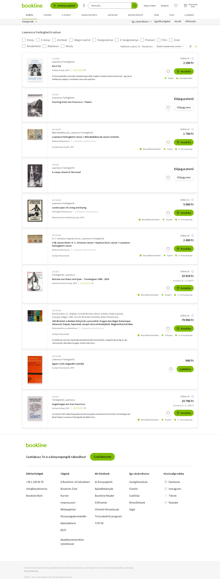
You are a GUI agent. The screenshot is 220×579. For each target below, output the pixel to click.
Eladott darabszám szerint (169, 47)
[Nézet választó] (190, 47)
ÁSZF (63, 530)
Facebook (172, 482)
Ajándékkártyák (104, 489)
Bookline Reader (104, 496)
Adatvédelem (68, 523)
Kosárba (184, 72)
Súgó (132, 510)
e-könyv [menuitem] (66, 15)
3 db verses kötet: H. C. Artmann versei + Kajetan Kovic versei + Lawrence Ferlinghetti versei (91, 245)
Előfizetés (190, 22)
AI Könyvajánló (64, 5)
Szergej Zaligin (59, 317)
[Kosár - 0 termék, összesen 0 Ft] (190, 5)
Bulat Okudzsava (109, 317)
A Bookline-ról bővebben (75, 482)
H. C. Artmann (58, 239)
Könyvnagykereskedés (73, 516)
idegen (55, 95)
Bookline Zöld (68, 489)
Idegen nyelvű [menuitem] (135, 15)
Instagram (172, 489)
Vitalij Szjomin (116, 314)
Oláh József (75, 317)
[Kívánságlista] (176, 5)
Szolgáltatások (138, 482)
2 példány (185, 369)
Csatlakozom (102, 457)
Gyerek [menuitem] (48, 15)
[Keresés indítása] (134, 5)
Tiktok (170, 496)
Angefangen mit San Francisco (68, 404)
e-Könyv (56, 59)
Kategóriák (28, 22)
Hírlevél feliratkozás (107, 510)
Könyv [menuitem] (29, 15)
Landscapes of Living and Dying (69, 208)
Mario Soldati (101, 314)
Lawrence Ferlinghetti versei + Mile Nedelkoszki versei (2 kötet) (85, 137)
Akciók (177, 22)
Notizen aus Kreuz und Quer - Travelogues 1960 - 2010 (80, 279)
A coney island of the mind (66, 172)
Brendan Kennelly (91, 317)
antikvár (56, 130)
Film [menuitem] (171, 15)
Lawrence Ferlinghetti (63, 62)
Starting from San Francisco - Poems (72, 102)
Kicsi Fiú (56, 66)
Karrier (64, 496)
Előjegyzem (184, 108)
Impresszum (67, 503)
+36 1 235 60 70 (34, 482)
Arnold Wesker (85, 314)
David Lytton (58, 314)
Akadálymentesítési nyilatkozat (72, 542)
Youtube (171, 503)
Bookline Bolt (34, 496)
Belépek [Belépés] (165, 5)
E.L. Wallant (71, 314)
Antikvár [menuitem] (113, 15)
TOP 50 (99, 523)
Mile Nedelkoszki (60, 133)
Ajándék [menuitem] (189, 15)
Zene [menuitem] (156, 15)
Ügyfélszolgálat (162, 22)
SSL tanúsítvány (31, 571)
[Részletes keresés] (84, 5)
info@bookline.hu (36, 489)
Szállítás (134, 496)
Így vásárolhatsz (140, 22)
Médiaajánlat (68, 510)
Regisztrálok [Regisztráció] (150, 5)
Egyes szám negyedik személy (68, 364)
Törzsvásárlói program (108, 516)
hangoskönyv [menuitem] (89, 15)
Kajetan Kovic (74, 239)
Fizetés (133, 489)
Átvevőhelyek (137, 503)
